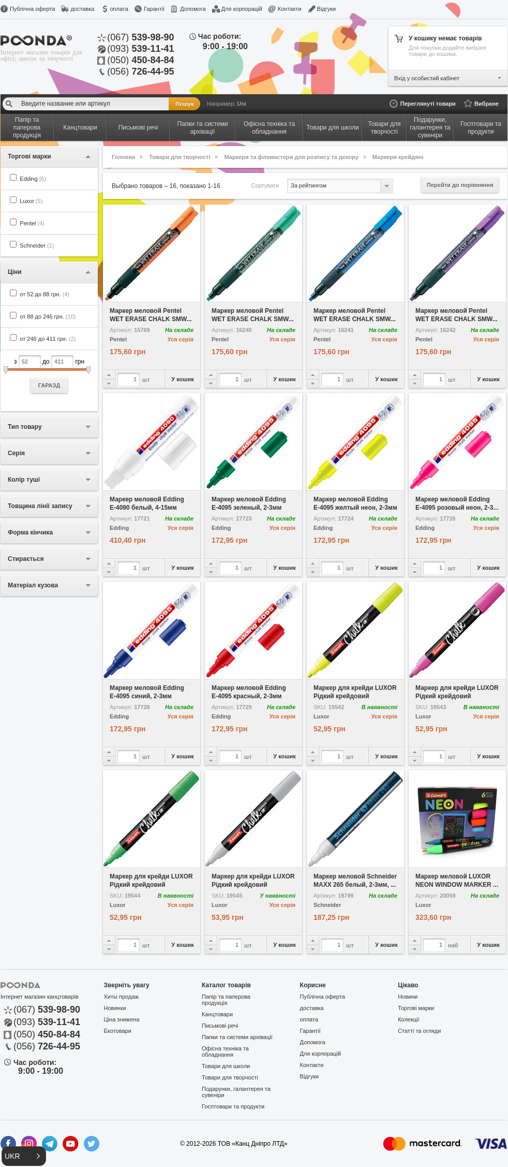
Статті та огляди (419, 1031)
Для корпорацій (241, 9)
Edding (33, 179)
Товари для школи (226, 1066)
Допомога (192, 9)
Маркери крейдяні (398, 157)
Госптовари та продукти (233, 1106)
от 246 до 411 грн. (48, 339)
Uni (241, 103)
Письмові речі (220, 1025)
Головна (123, 157)
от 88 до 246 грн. (48, 316)
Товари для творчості (179, 157)
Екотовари (117, 1031)
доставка (82, 9)
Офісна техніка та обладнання (225, 1051)
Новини (407, 996)
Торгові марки (416, 1008)
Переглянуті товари (428, 103)
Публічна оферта (32, 9)
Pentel (32, 223)
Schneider (37, 245)
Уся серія (180, 339)
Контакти (290, 9)
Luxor (31, 201)
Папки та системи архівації (237, 1037)
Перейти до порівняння (460, 185)
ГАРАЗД (49, 385)
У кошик (182, 379)
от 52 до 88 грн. (44, 294)
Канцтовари (217, 1014)
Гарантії (154, 9)
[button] (24, 1156)
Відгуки (326, 9)
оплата (119, 9)
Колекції (408, 1019)
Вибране (486, 103)
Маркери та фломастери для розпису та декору (291, 157)
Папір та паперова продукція (226, 999)
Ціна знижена (122, 1019)
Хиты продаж (121, 996)
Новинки (115, 1008)
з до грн (49, 374)
